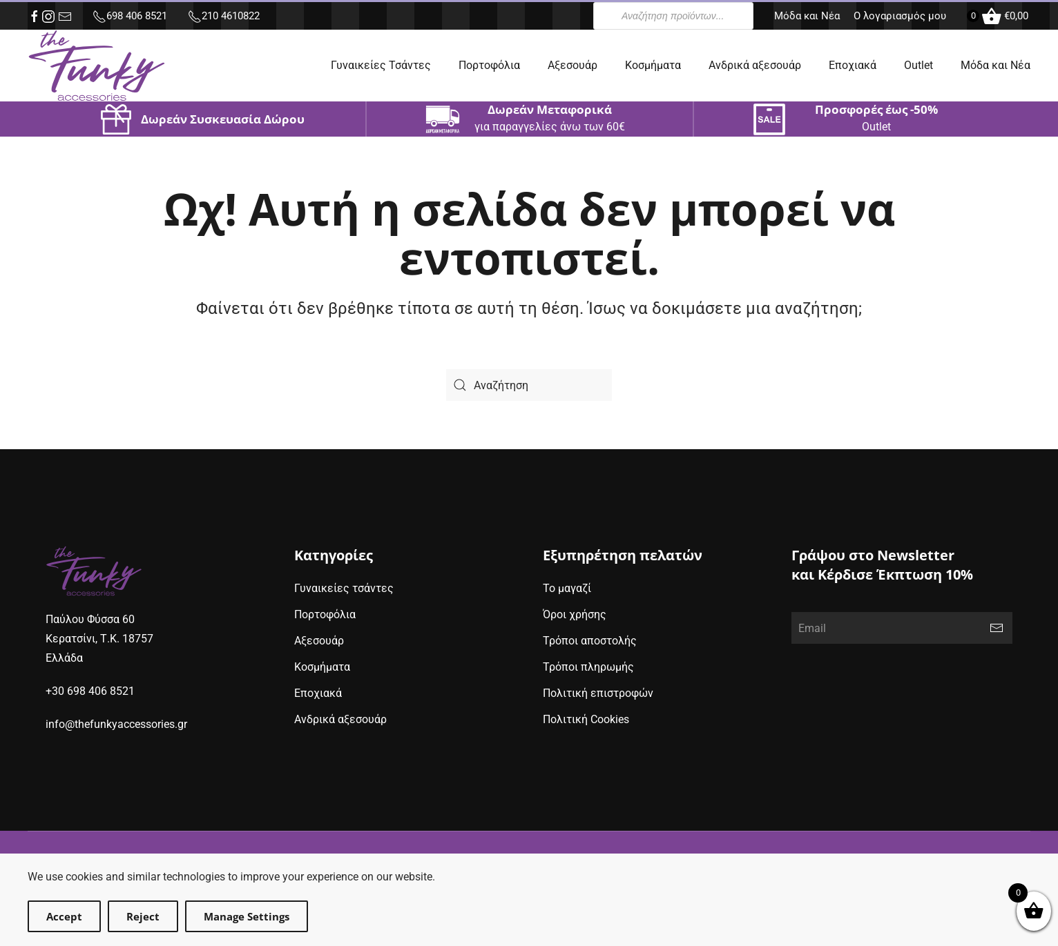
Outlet (918, 65)
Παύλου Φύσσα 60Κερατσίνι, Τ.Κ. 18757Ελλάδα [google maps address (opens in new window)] (99, 638)
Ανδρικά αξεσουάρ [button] (755, 65)
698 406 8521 (130, 16)
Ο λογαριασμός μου (900, 16)
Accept (64, 916)
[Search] (529, 385)
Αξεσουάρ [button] (572, 65)
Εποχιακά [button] (852, 65)
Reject (143, 916)
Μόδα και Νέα (807, 16)
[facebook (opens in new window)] (34, 16)
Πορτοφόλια (489, 65)
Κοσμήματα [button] (653, 65)
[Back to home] (97, 65)
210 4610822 (224, 16)
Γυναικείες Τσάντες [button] (381, 65)
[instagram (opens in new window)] (48, 16)
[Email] (901, 628)
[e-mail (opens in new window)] (65, 16)
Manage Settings (246, 916)
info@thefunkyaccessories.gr (116, 724)
